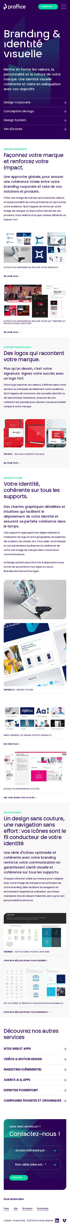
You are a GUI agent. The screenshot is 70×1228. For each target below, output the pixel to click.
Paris (6, 1209)
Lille (16, 1209)
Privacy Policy (19, 1221)
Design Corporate (17, 102)
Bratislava (42, 1209)
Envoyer (17, 1178)
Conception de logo (19, 111)
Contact (46, 7)
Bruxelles (27, 1209)
